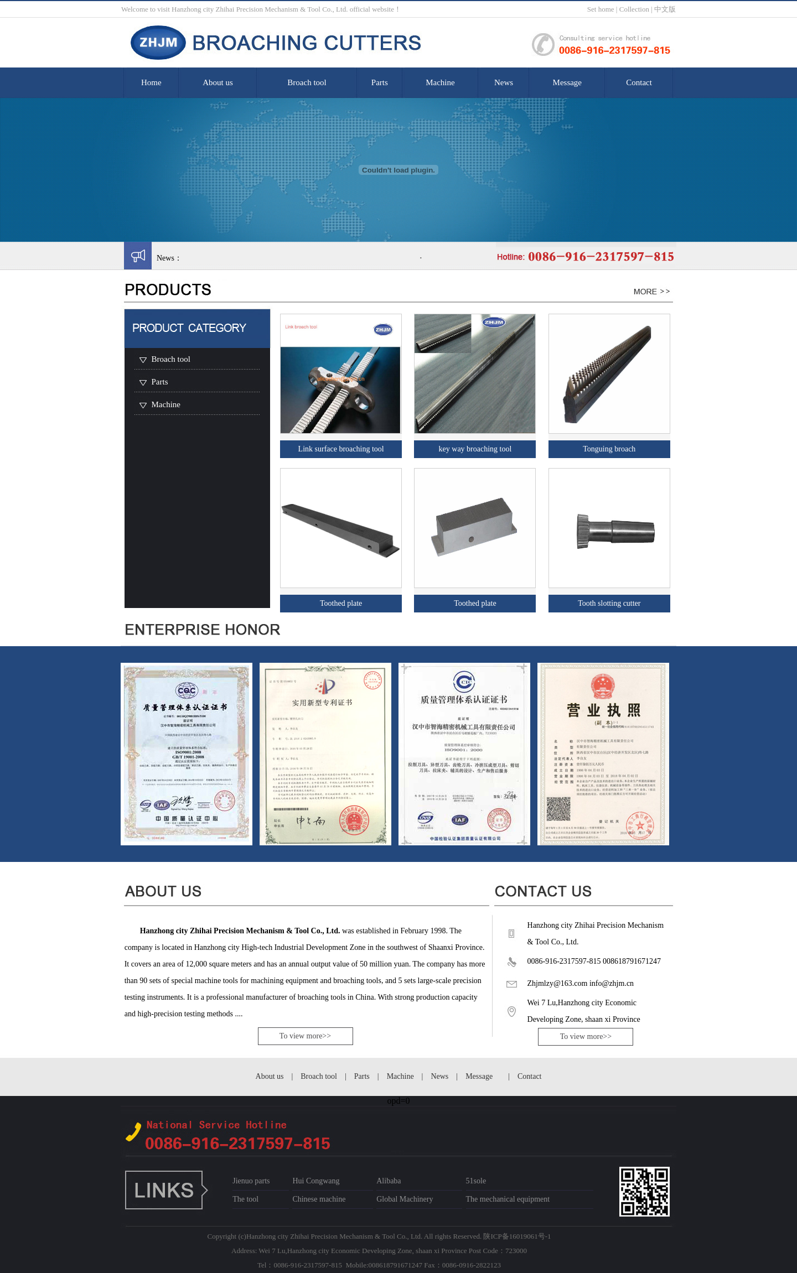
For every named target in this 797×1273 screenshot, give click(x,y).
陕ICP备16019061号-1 (517, 1236)
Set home (600, 9)
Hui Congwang (315, 1181)
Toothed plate (341, 603)
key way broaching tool (475, 449)
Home (151, 82)
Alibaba (388, 1181)
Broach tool (306, 82)
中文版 (665, 9)
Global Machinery (404, 1199)
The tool (245, 1199)
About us (218, 82)
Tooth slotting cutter (609, 603)
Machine (440, 82)
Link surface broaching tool (341, 449)
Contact (639, 82)
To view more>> (305, 1036)
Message (567, 82)
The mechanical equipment (508, 1199)
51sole (476, 1181)
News (503, 82)
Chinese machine (318, 1199)
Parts (379, 82)
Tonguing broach (609, 449)
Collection (634, 9)
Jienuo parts (251, 1181)
